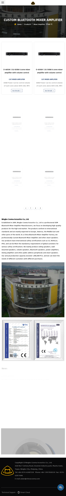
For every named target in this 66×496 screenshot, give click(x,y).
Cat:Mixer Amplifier (16, 79)
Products (27, 24)
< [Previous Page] (25, 208)
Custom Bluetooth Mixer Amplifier (25, 237)
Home (19, 24)
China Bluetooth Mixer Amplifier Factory (39, 234)
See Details (17, 89)
